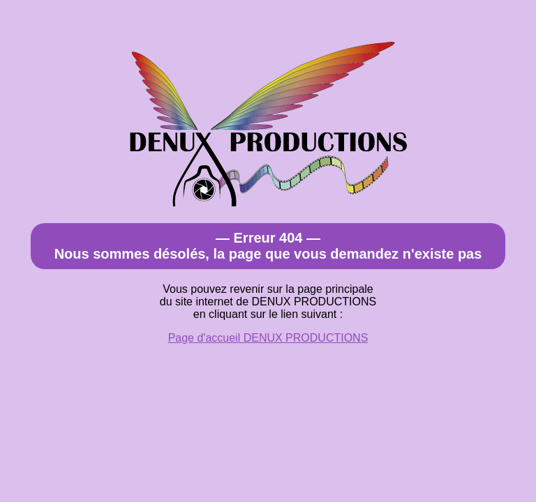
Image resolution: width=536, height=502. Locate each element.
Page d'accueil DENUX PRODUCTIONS (268, 338)
